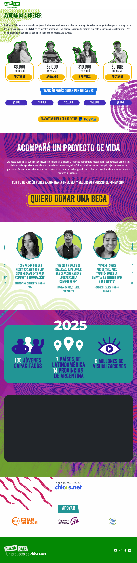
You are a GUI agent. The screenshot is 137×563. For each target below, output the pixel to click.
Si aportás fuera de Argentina (68, 119)
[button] (130, 261)
